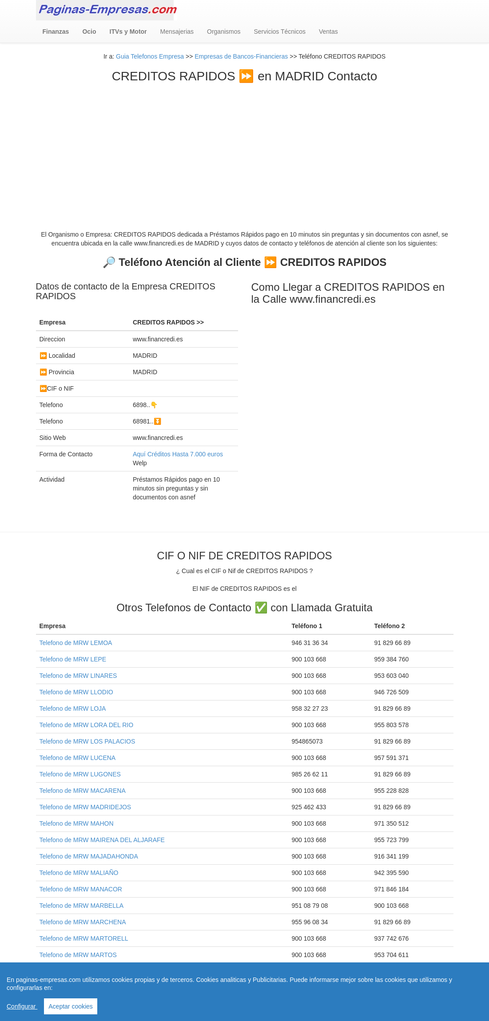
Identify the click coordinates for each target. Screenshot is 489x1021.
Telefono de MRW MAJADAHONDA (89, 856)
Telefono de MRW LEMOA (76, 642)
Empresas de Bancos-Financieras (241, 56)
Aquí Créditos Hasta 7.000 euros (178, 454)
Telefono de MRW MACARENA (83, 790)
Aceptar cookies (70, 1006)
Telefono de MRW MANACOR (81, 889)
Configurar (22, 1006)
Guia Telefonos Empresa (150, 56)
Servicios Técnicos (280, 31)
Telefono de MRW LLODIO (76, 692)
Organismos (223, 31)
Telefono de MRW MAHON (77, 823)
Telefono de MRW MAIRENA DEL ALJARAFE (102, 839)
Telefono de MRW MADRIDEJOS (85, 807)
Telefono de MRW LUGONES (80, 774)
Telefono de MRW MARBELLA (82, 905)
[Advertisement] (244, 150)
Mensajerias (177, 31)
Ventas (328, 31)
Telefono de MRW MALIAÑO (79, 872)
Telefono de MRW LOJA (73, 708)
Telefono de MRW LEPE (73, 659)
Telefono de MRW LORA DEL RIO (87, 724)
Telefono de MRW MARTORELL (84, 938)
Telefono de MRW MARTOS (78, 954)
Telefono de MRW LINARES (78, 675)
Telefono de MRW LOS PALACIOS (87, 741)
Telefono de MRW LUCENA (78, 757)
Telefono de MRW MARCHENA (83, 922)
